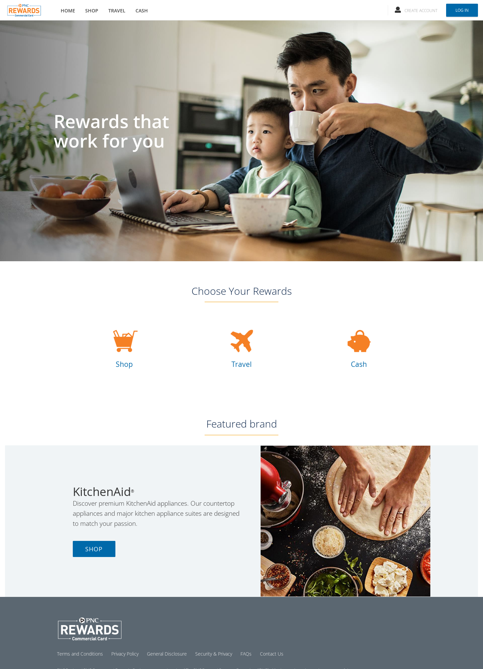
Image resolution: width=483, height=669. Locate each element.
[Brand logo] (24, 8)
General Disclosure (167, 654)
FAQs (246, 654)
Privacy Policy (125, 654)
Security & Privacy (213, 654)
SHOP (91, 10)
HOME (68, 10)
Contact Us (271, 654)
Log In (462, 10)
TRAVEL (116, 10)
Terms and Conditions (80, 654)
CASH (142, 10)
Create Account (421, 10)
